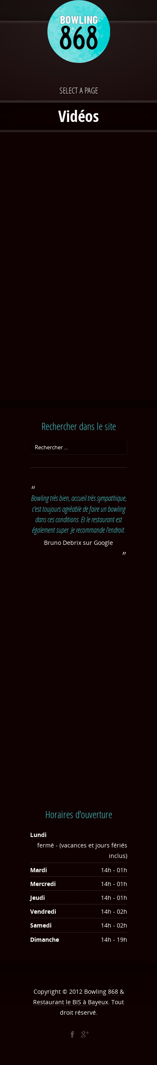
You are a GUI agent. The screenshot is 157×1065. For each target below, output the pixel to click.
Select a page (78, 90)
